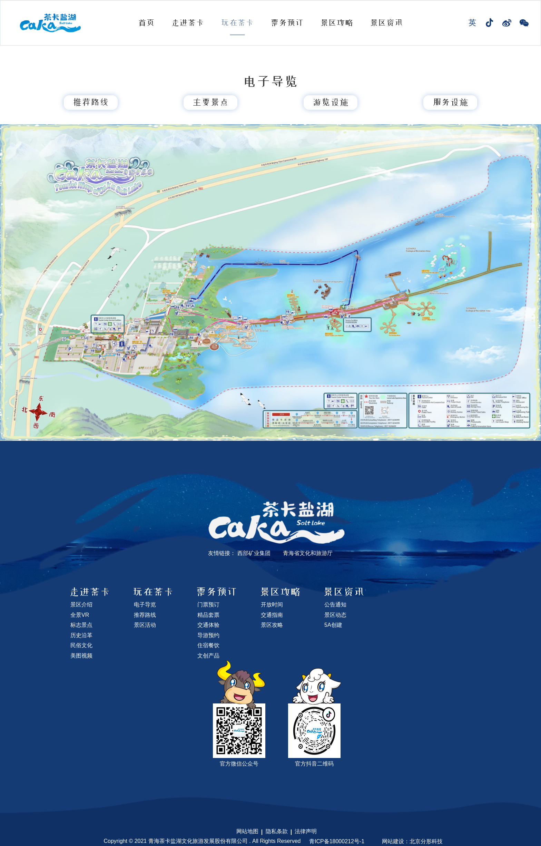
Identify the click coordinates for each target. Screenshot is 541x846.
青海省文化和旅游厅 (308, 553)
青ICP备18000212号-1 (336, 841)
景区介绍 (81, 604)
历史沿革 (81, 635)
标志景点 (81, 625)
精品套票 (208, 615)
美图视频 (81, 656)
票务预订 (287, 22)
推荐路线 (145, 615)
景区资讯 (386, 22)
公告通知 (335, 604)
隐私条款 (277, 831)
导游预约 (208, 635)
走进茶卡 (187, 22)
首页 (146, 22)
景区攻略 (336, 22)
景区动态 (335, 615)
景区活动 (145, 625)
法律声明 (306, 831)
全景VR (79, 615)
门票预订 (208, 604)
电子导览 (145, 604)
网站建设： (396, 841)
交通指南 (272, 615)
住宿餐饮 (208, 645)
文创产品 (208, 656)
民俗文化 (81, 645)
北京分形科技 (426, 841)
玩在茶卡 (237, 22)
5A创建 (333, 625)
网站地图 (247, 831)
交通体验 (208, 625)
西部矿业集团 (253, 553)
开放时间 (272, 604)
